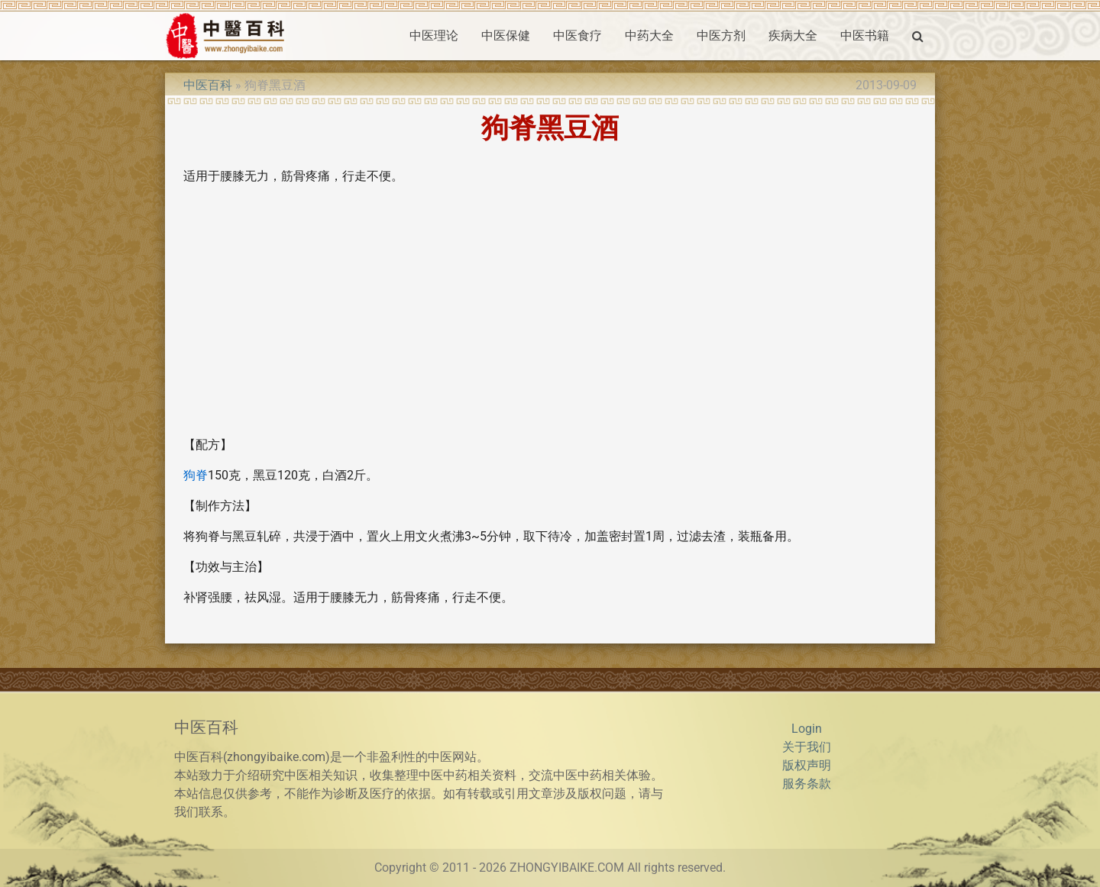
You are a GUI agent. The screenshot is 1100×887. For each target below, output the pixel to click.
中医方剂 (721, 35)
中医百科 (207, 85)
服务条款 (806, 783)
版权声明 (806, 765)
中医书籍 (864, 35)
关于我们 (806, 747)
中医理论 (433, 35)
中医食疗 (577, 35)
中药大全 (649, 35)
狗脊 (195, 475)
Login (806, 728)
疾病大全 (792, 35)
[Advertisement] (550, 317)
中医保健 (505, 35)
